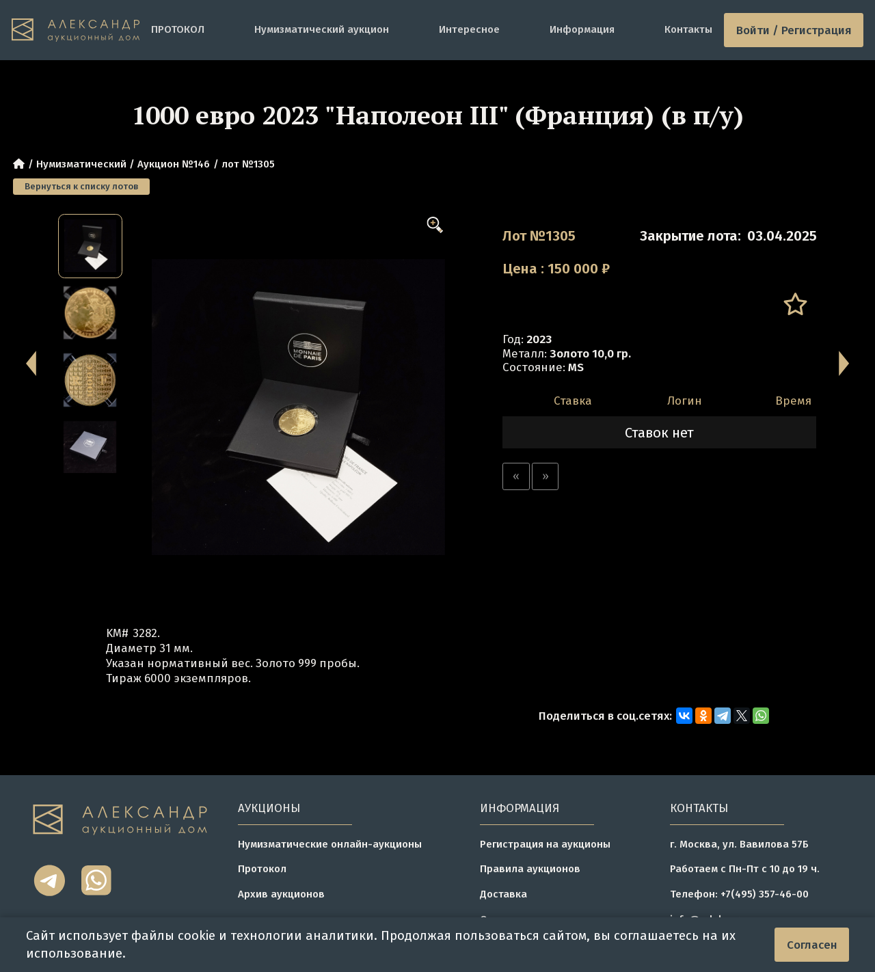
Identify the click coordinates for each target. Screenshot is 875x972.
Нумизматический (81, 164)
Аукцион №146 (173, 164)
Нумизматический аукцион (321, 29)
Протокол (262, 869)
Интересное (469, 29)
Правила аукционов (530, 869)
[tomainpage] (75, 30)
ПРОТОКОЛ (177, 29)
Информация (582, 29)
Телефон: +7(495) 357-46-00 (739, 894)
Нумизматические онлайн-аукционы (330, 844)
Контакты (688, 29)
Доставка (503, 894)
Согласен (812, 944)
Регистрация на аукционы (545, 844)
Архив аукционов (281, 894)
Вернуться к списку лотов (81, 186)
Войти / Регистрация (794, 30)
